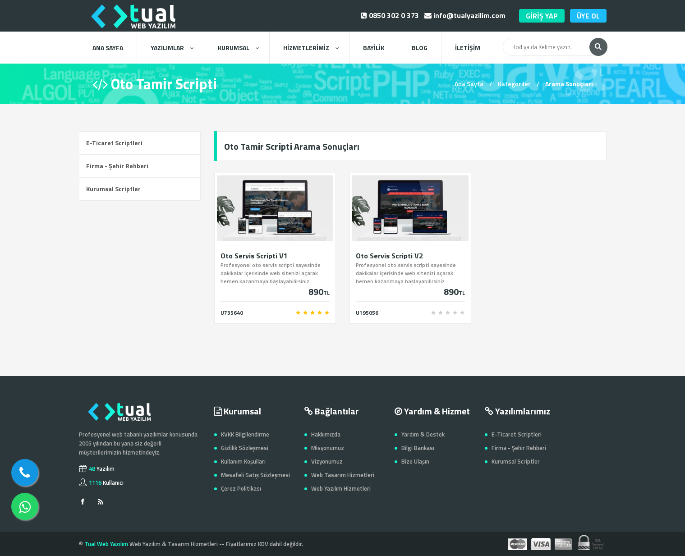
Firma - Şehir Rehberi (117, 165)
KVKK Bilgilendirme (245, 434)
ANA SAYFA (107, 47)
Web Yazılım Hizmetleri (341, 488)
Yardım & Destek (423, 434)
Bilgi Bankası (417, 447)
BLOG (420, 47)
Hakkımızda (325, 434)
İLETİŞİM (467, 47)
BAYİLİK (373, 47)
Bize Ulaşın (415, 461)
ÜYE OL (588, 15)
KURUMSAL (238, 47)
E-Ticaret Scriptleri (114, 142)
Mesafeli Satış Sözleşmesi (255, 474)
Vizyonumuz (327, 461)
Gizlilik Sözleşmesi (244, 447)
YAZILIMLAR (172, 47)
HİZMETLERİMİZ (311, 47)
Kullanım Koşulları (243, 461)
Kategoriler (514, 83)
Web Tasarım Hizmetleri (342, 474)
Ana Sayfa (469, 83)
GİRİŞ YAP (542, 15)
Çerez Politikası (241, 488)
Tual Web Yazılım (106, 543)
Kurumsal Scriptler (113, 188)
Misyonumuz (327, 447)
